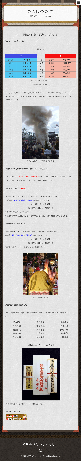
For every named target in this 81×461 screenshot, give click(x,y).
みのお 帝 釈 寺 (40, 11)
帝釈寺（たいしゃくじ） (40, 444)
